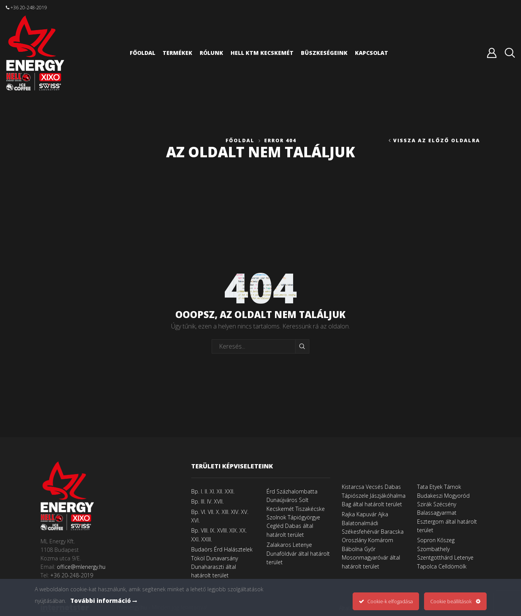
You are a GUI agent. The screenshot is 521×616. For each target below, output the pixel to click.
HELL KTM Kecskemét (262, 52)
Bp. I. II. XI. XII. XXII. (212, 491)
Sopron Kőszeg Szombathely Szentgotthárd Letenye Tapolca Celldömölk (445, 553)
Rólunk (211, 52)
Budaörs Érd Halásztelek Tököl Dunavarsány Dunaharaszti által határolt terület (222, 562)
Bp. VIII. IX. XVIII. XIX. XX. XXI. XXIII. (219, 535)
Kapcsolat (371, 52)
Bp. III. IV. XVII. (207, 501)
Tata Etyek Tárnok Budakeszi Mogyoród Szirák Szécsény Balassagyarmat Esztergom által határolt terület (447, 508)
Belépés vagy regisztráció (492, 53)
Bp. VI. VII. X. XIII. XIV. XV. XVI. (219, 516)
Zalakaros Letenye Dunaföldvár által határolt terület (298, 553)
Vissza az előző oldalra (436, 140)
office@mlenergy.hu (81, 566)
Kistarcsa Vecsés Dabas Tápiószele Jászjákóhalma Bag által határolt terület (374, 495)
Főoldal (142, 52)
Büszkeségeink (324, 52)
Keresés (302, 346)
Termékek (177, 52)
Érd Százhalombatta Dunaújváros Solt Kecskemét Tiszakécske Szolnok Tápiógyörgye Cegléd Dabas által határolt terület (295, 513)
